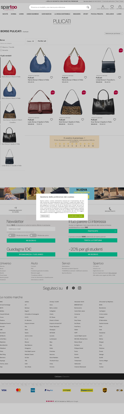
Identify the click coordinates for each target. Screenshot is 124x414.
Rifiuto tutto (44, 216)
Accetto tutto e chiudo (76, 216)
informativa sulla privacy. (70, 212)
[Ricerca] (88, 7)
